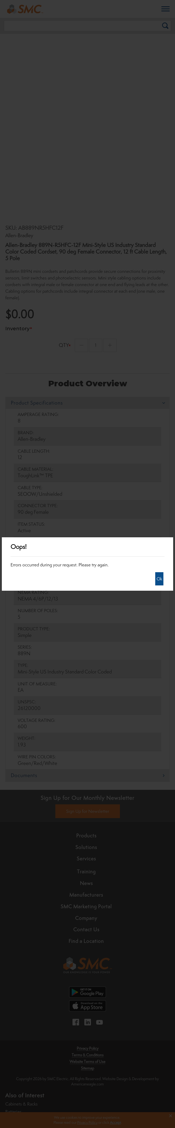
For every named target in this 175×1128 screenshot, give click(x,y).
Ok (159, 579)
